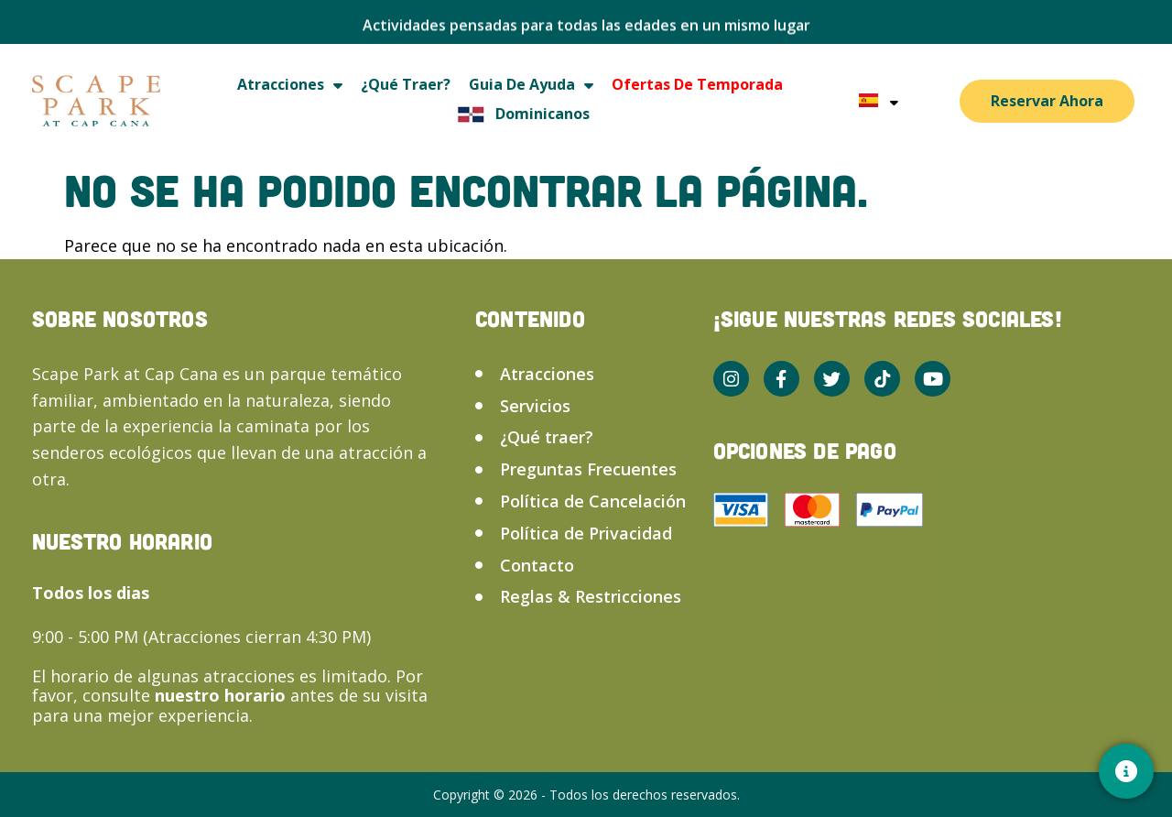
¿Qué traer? (405, 84)
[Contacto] (1126, 771)
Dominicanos (519, 114)
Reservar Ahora (1047, 101)
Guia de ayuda (531, 84)
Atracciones (289, 84)
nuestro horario (222, 695)
